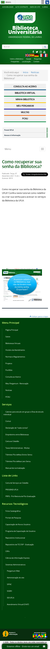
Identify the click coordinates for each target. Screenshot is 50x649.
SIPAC (9, 584)
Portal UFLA (9, 130)
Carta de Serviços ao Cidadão (16, 483)
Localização (26, 61)
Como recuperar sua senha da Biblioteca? (22, 164)
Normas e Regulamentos (15, 357)
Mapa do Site (35, 7)
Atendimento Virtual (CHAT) (18, 604)
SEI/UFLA (10, 598)
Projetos (8, 363)
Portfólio (8, 370)
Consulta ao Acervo (25, 86)
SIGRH (9, 591)
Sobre (7, 337)
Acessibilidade (7, 7)
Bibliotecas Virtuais (12, 343)
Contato (36, 61)
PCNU (25, 118)
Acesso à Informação (12, 135)
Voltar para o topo (39, 316)
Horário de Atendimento (15, 350)
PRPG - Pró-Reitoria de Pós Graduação (20, 496)
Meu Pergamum (25, 105)
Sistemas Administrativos (15, 565)
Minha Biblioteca (25, 99)
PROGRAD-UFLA (11, 490)
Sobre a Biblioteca (16, 59)
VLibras (45, 7)
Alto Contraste (21, 7)
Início (25, 72)
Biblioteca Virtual (25, 92)
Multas (25, 112)
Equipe (28, 59)
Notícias (35, 72)
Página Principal (11, 330)
